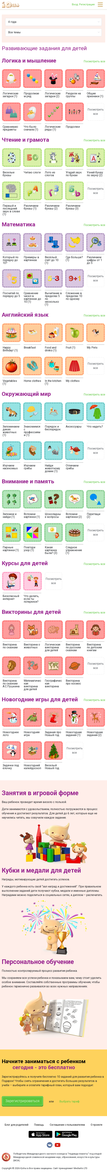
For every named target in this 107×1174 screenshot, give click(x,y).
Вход (75, 4)
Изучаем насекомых (10, 467)
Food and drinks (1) (51, 349)
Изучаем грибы (29, 467)
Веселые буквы (9, 174)
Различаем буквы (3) (73, 207)
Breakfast (30, 347)
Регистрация (87, 4)
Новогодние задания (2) (95, 734)
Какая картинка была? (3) (51, 550)
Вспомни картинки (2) (74, 515)
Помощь (39, 1124)
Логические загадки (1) (10, 95)
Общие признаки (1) (95, 95)
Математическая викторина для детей (32, 685)
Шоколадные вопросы (53, 515)
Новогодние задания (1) (74, 734)
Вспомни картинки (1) (32, 515)
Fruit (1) (70, 347)
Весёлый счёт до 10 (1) (51, 260)
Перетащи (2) (93, 515)
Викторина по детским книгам (94, 647)
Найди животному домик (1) (52, 468)
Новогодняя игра (32, 734)
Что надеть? (95, 426)
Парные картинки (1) (11, 549)
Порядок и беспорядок (53, 428)
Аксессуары (74, 426)
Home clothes (32, 381)
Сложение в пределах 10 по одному (74, 296)
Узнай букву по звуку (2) (95, 174)
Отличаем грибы (72, 467)
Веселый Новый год (52, 767)
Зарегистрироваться (22, 1101)
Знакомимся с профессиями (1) (32, 431)
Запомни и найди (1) (9, 515)
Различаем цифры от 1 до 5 (94, 260)
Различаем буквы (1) (31, 207)
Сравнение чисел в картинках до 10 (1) (32, 297)
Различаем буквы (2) (52, 207)
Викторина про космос (73, 682)
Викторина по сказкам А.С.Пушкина (11, 683)
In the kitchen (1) (53, 382)
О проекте (96, 1124)
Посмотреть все (94, 61)
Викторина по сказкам (10, 646)
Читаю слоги (32, 172)
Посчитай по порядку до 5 (11, 295)
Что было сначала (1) (31, 128)
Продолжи (73, 126)
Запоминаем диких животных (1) (11, 431)
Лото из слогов (50, 174)
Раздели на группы (73, 95)
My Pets (92, 347)
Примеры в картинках (31, 259)
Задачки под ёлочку (11, 767)
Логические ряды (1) (53, 128)
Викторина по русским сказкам (73, 647)
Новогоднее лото (11, 734)
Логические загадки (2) (53, 95)
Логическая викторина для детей (52, 647)
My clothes (73, 381)
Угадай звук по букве (74, 174)
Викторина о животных (32, 646)
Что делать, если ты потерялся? (31, 598)
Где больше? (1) (74, 259)
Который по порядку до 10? (10, 260)
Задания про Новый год (53, 734)
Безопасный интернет (11, 597)
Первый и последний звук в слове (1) (11, 210)
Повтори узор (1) (29, 549)
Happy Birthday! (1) (10, 349)
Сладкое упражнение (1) (74, 550)
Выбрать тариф (70, 1101)
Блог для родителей (16, 1124)
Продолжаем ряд (31, 95)
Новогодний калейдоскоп (32, 767)
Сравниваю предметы (10, 128)
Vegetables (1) (10, 382)
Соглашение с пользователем (67, 1124)
